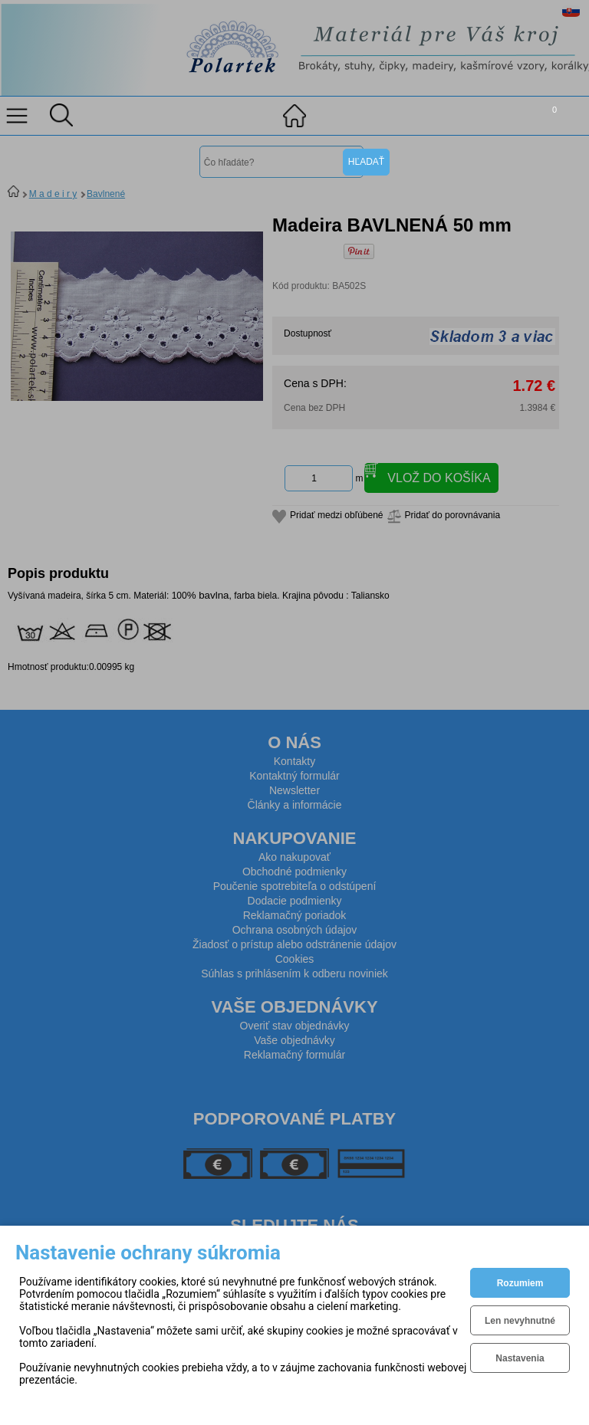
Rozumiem (520, 1283)
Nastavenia (519, 1358)
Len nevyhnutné (520, 1320)
